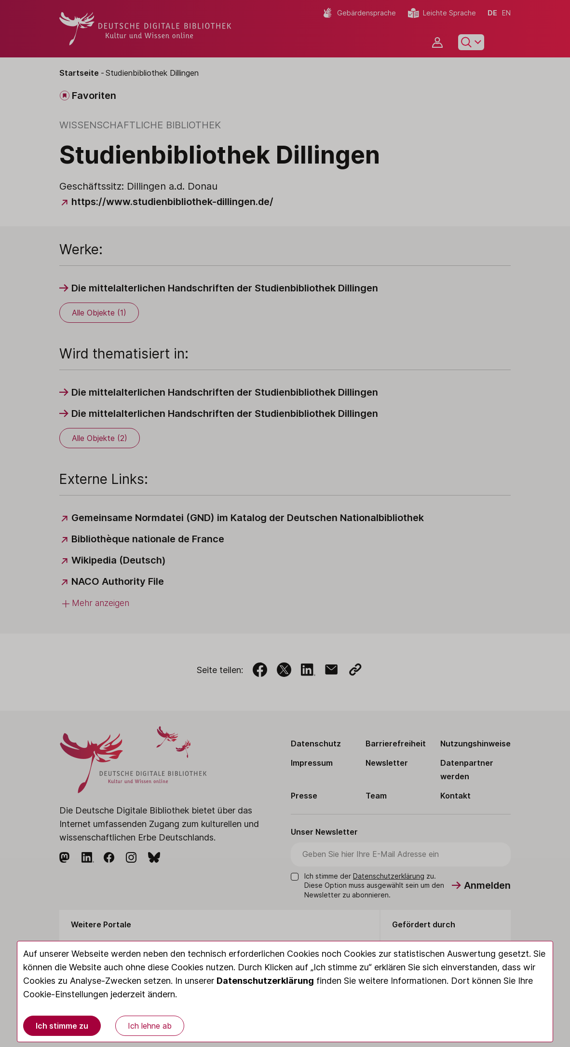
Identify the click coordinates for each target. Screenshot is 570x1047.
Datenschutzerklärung (265, 981)
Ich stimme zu (62, 1026)
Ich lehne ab (150, 1026)
